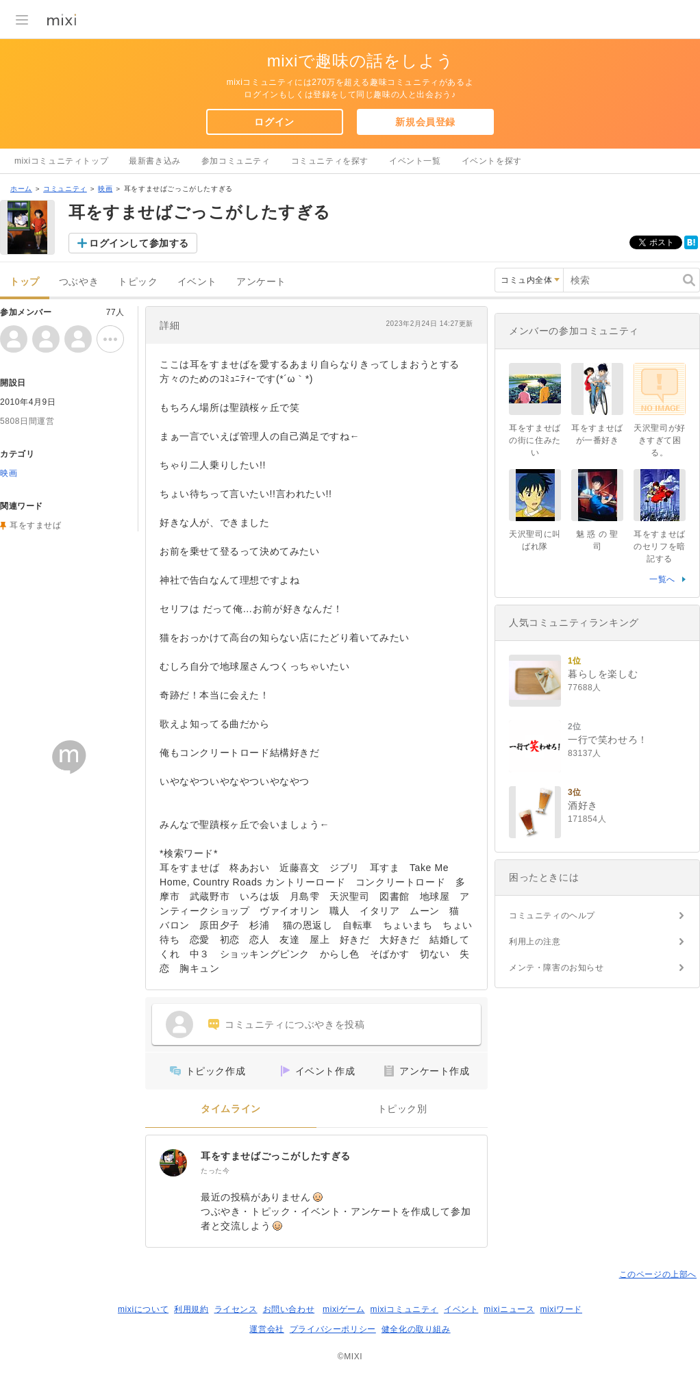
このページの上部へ (658, 1274)
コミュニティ (65, 188)
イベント (197, 282)
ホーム (21, 188)
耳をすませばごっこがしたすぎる (276, 1155)
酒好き (583, 805)
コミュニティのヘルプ (552, 915)
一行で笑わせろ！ (608, 739)
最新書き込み (155, 161)
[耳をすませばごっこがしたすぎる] (173, 1162)
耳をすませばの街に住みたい (535, 440)
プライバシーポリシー (333, 1329)
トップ (25, 282)
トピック (138, 282)
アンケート (261, 282)
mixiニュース (509, 1309)
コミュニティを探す (329, 161)
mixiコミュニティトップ (61, 161)
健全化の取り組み (416, 1329)
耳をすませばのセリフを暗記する (660, 546)
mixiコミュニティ (404, 1309)
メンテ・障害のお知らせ (556, 967)
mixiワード (561, 1309)
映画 (105, 188)
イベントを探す (492, 161)
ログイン (274, 121)
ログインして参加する (139, 243)
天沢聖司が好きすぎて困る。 (660, 440)
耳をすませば (36, 525)
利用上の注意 (535, 941)
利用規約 (191, 1309)
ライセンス (236, 1309)
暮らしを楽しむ (603, 673)
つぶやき (79, 282)
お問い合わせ (289, 1309)
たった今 (215, 1170)
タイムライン (231, 1109)
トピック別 (402, 1109)
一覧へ (662, 579)
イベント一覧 (415, 161)
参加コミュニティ (236, 161)
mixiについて (143, 1309)
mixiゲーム (344, 1309)
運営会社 (266, 1329)
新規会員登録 (425, 121)
